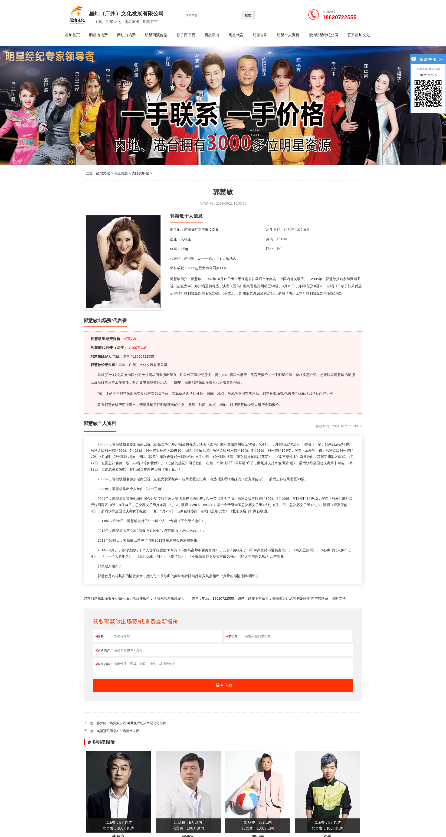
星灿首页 (72, 35)
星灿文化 (103, 173)
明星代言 (236, 35)
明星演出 (211, 35)
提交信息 (224, 685)
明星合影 (260, 35)
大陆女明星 (140, 173)
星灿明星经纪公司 (323, 35)
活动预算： (104, 650)
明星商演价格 (156, 35)
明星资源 (121, 173)
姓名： (101, 636)
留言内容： (104, 664)
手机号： (233, 636)
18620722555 (428, 75)
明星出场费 (98, 35)
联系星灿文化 (359, 35)
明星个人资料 (288, 35)
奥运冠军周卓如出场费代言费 (118, 731)
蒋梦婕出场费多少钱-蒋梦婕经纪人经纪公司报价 (131, 723)
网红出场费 (126, 35)
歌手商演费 (186, 35)
